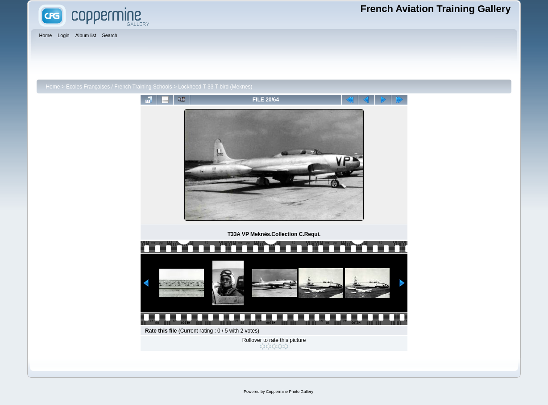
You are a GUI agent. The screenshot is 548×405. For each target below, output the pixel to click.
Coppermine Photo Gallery (289, 391)
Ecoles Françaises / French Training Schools (119, 87)
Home (53, 87)
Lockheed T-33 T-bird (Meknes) (215, 87)
